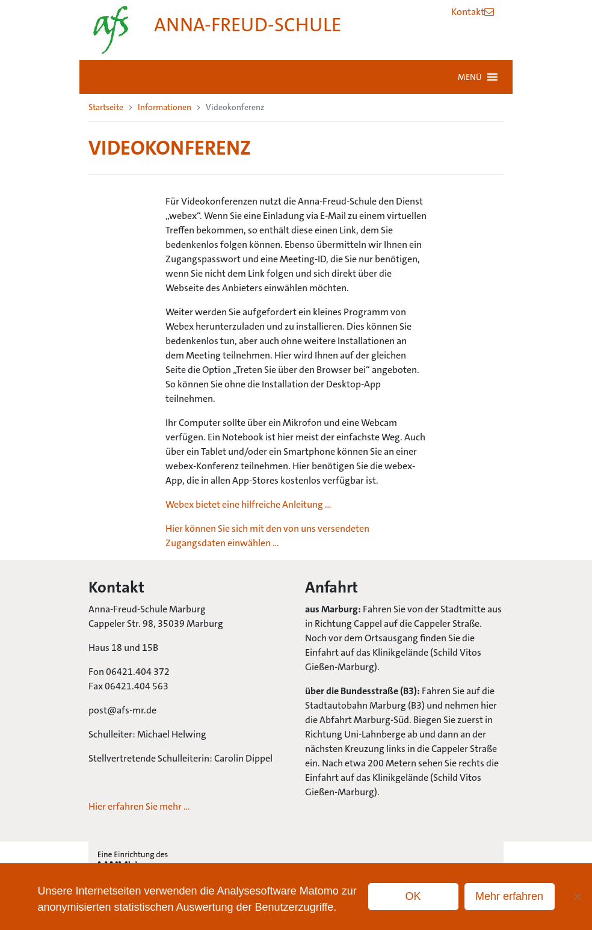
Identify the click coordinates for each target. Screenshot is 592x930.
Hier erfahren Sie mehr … (139, 806)
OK (413, 896)
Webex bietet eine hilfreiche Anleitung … (248, 504)
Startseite (105, 107)
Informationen (164, 107)
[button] (470, 77)
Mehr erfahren (509, 896)
